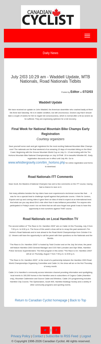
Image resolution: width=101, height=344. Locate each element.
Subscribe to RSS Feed (62, 336)
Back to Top (78, 300)
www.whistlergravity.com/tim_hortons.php (36, 162)
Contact (38, 336)
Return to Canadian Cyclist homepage (41, 300)
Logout (86, 336)
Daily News (50, 53)
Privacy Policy (20, 336)
